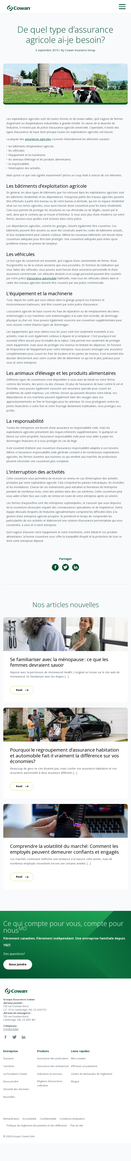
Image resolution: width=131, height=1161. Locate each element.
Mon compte (78, 1058)
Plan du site (76, 1125)
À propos (8, 1058)
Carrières (8, 1066)
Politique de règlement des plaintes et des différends (37, 1125)
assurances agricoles (38, 139)
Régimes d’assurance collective (49, 1083)
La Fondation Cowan (15, 1074)
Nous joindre (18, 964)
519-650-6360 (10, 1029)
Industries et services (49, 1074)
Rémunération (11, 1118)
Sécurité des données (16, 1089)
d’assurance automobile (42, 278)
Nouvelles (9, 1097)
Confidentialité (48, 1118)
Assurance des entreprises (53, 1066)
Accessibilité (29, 1118)
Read (19, 690)
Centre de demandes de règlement (91, 1074)
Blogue (75, 1081)
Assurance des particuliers (52, 1058)
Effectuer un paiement (84, 1066)
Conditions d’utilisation (72, 1118)
